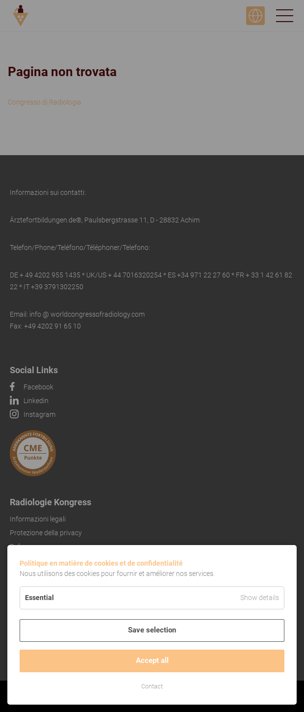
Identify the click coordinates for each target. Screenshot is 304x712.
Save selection (152, 630)
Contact (152, 686)
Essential (39, 598)
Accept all (152, 660)
